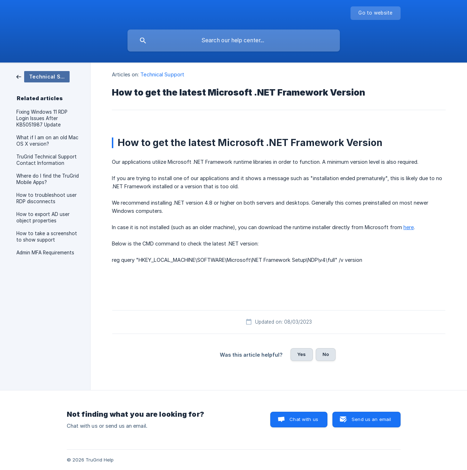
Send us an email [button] (371, 419)
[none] (375, 13)
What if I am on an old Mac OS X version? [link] (47, 141)
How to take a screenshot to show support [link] (46, 237)
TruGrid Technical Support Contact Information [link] (46, 160)
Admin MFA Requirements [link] (45, 252)
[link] (43, 76)
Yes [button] (301, 354)
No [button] (325, 354)
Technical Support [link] (162, 74)
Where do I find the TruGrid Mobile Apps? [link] (47, 179)
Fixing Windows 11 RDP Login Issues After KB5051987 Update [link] (41, 118)
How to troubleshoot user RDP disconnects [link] (46, 198)
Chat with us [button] (303, 419)
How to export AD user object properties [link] (43, 217)
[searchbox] (233, 40)
